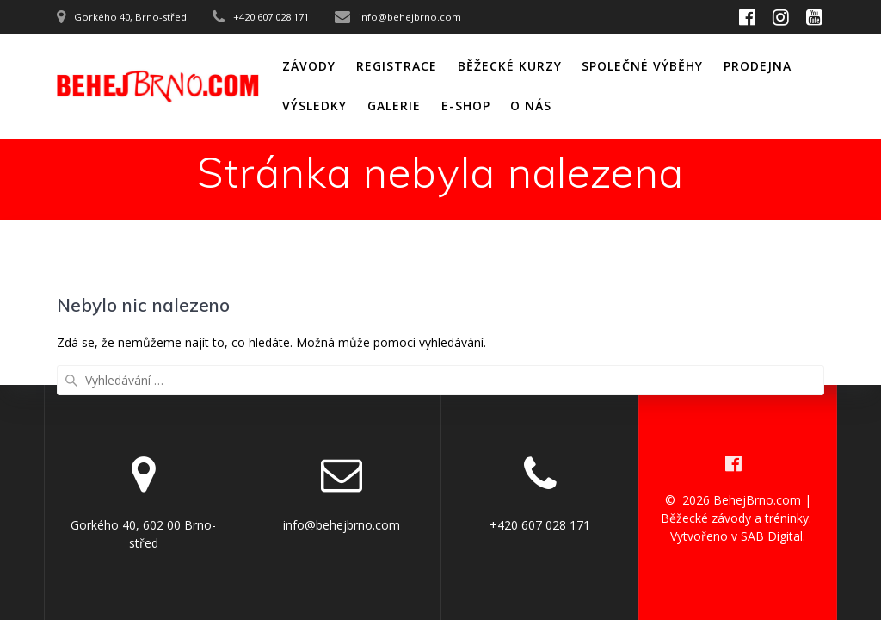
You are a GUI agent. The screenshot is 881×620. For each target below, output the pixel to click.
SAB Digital (772, 536)
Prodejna (758, 66)
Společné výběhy (642, 66)
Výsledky (314, 105)
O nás (530, 105)
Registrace (396, 66)
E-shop (465, 105)
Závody (309, 66)
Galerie (394, 105)
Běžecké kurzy (510, 66)
